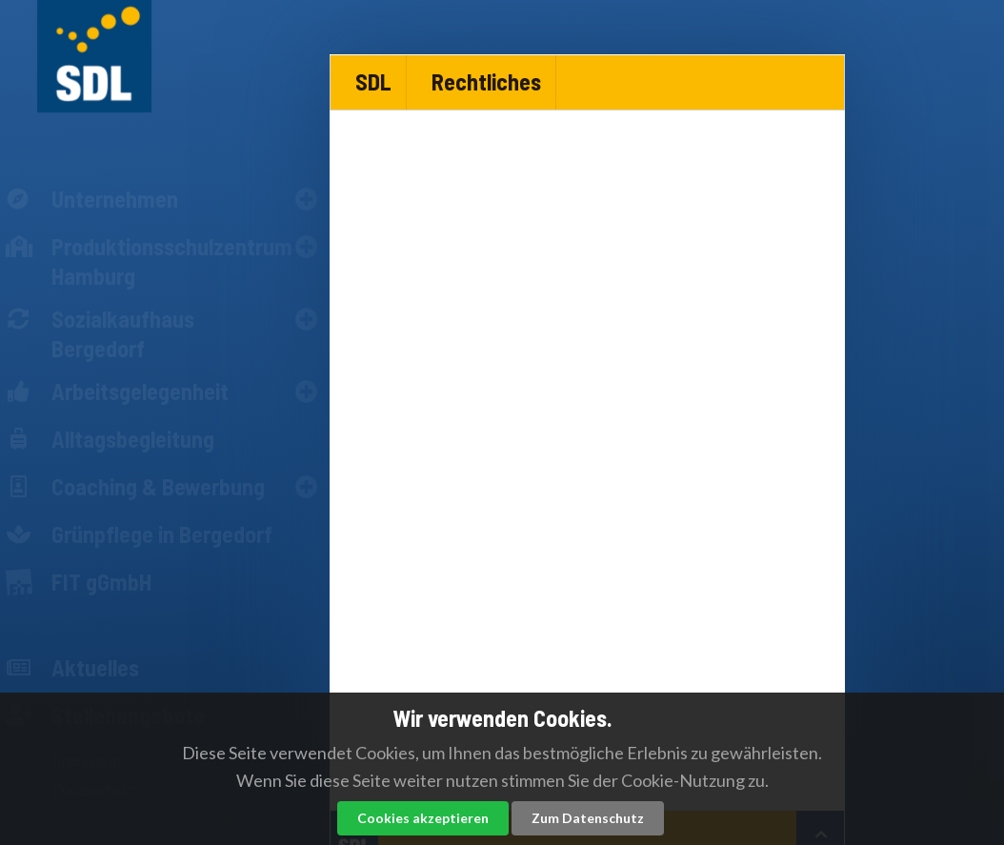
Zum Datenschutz (588, 818)
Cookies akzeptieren (423, 818)
